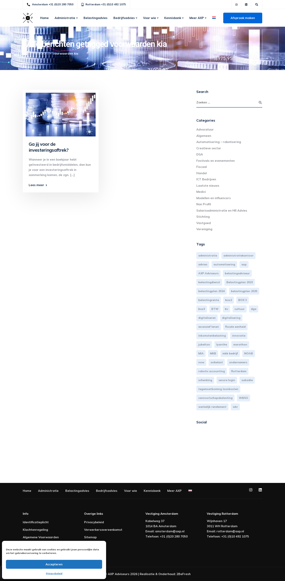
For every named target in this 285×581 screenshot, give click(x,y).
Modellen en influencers (213, 198)
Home (44, 18)
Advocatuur (205, 129)
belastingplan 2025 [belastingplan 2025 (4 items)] (244, 291)
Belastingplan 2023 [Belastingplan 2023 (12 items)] (239, 282)
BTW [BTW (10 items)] (214, 309)
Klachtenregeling (35, 530)
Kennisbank (172, 18)
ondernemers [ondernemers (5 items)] (238, 362)
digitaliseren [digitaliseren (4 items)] (207, 318)
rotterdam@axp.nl (230, 531)
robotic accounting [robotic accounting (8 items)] (211, 371)
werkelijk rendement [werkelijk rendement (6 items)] (212, 407)
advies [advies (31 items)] (202, 264)
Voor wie (149, 18)
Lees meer (36, 185)
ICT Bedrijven (206, 179)
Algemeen (203, 136)
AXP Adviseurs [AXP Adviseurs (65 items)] (208, 273)
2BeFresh (184, 574)
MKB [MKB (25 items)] (213, 353)
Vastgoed (203, 223)
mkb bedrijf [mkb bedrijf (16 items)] (230, 353)
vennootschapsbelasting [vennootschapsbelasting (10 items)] (215, 398)
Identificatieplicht (36, 522)
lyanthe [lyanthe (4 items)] (221, 344)
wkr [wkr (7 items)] (235, 407)
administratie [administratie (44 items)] (207, 255)
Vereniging (204, 229)
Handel (201, 173)
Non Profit (203, 204)
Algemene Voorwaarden (41, 537)
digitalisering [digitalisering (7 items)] (231, 318)
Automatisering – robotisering (218, 142)
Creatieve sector (208, 148)
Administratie (65, 18)
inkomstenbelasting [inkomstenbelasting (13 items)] (212, 335)
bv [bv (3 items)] (226, 309)
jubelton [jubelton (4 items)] (204, 344)
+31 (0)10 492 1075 (235, 536)
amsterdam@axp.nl (169, 531)
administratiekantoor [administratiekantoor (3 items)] (238, 255)
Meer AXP (196, 18)
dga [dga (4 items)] (253, 309)
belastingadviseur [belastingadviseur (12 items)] (237, 273)
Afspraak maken (243, 18)
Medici (201, 192)
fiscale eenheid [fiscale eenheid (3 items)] (235, 326)
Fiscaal (201, 167)
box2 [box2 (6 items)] (228, 300)
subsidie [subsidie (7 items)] (247, 380)
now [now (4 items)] (201, 362)
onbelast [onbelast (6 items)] (217, 362)
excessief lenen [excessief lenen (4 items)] (208, 326)
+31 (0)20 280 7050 (174, 536)
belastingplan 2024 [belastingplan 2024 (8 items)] (211, 291)
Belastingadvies (95, 18)
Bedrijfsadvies (124, 18)
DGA (199, 154)
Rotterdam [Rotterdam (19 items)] (238, 371)
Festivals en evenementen (215, 161)
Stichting (203, 217)
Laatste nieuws (207, 185)
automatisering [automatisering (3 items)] (224, 264)
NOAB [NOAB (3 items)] (248, 353)
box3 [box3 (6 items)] (201, 309)
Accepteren (54, 564)
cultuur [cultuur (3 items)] (240, 309)
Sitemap (90, 537)
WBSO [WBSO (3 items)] (243, 398)
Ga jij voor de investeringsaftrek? (48, 147)
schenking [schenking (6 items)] (205, 380)
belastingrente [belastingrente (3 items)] (208, 300)
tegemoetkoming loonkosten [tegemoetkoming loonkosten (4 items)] (218, 389)
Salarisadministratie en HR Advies (221, 210)
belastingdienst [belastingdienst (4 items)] (209, 282)
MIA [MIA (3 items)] (201, 353)
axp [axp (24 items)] (244, 264)
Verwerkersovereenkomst (103, 530)
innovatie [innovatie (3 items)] (238, 335)
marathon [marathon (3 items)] (240, 344)
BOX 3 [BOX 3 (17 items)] (242, 300)
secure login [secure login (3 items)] (226, 380)
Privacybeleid (54, 573)
